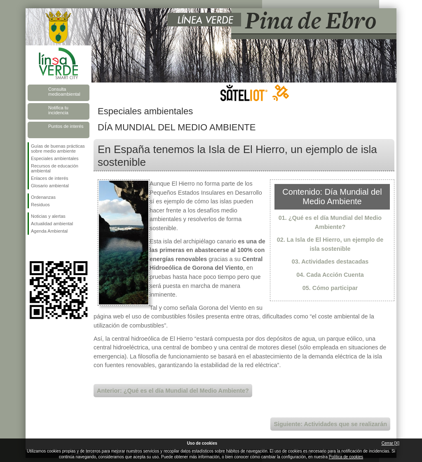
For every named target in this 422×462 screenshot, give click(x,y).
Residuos (40, 204)
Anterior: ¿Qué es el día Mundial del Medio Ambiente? (173, 390)
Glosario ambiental (50, 185)
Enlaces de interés (49, 178)
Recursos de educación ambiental (54, 168)
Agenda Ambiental (49, 231)
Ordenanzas (43, 197)
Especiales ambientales (55, 158)
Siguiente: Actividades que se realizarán (330, 424)
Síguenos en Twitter (46, 248)
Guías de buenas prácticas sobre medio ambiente (58, 148)
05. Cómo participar (330, 288)
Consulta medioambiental (64, 92)
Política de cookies (346, 457)
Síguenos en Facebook (33, 248)
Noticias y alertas (48, 216)
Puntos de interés (66, 126)
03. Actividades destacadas (330, 261)
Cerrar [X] (390, 443)
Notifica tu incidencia (58, 110)
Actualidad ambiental (52, 223)
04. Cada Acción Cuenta (329, 274)
